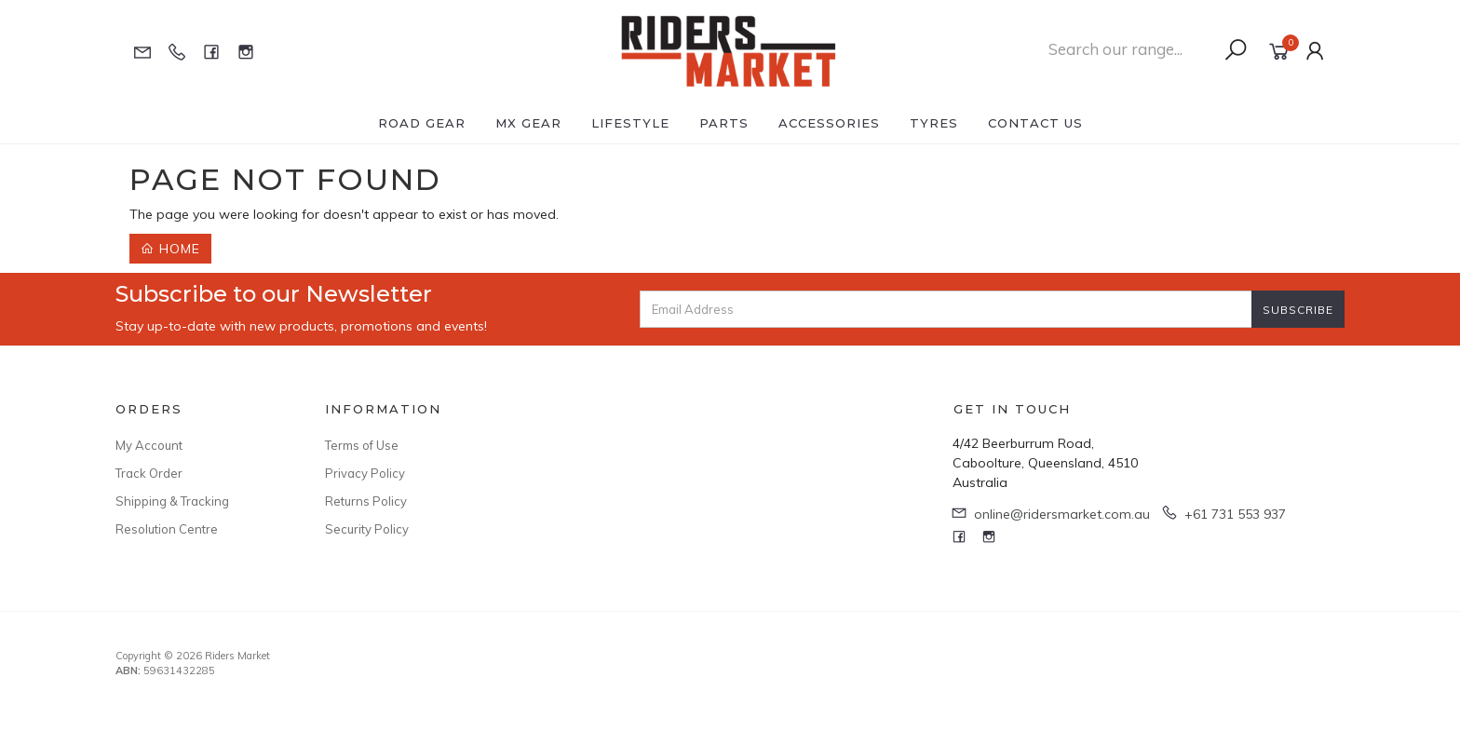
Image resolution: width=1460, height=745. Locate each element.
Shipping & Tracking (172, 501)
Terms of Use (362, 445)
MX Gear (528, 122)
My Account (148, 445)
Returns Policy (366, 501)
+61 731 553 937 (1235, 514)
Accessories (829, 122)
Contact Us (1035, 122)
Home (170, 248)
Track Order (148, 473)
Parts (724, 122)
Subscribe (1298, 310)
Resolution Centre (166, 529)
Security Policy (367, 529)
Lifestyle (630, 122)
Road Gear (422, 122)
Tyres (934, 122)
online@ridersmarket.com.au (1062, 514)
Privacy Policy (365, 473)
